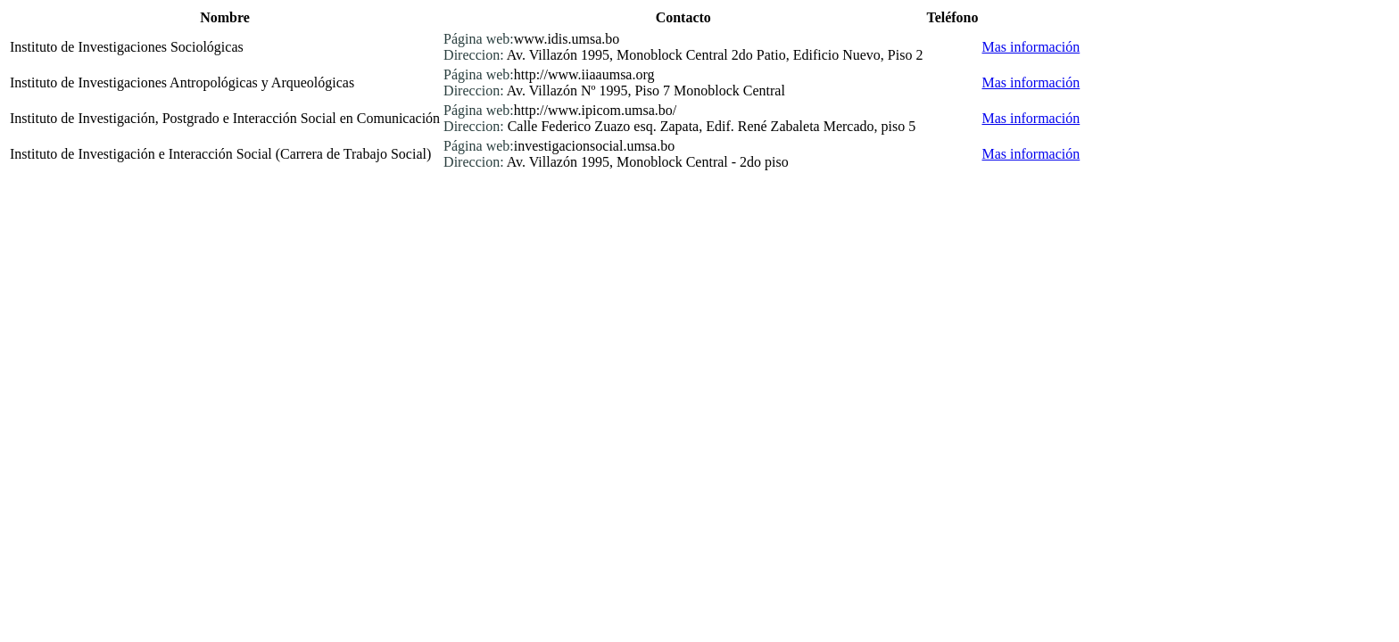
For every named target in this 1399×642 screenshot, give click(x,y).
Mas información (1031, 46)
